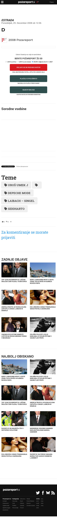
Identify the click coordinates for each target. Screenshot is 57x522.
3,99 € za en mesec (25, 62)
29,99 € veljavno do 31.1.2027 (43, 62)
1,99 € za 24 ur (11, 62)
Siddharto (14, 209)
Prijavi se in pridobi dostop (28, 67)
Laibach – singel (19, 201)
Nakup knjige (29, 90)
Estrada (7, 20)
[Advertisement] (28, 135)
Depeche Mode (17, 193)
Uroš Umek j (16, 185)
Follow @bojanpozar (22, 166)
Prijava (52, 2)
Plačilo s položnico (28, 79)
